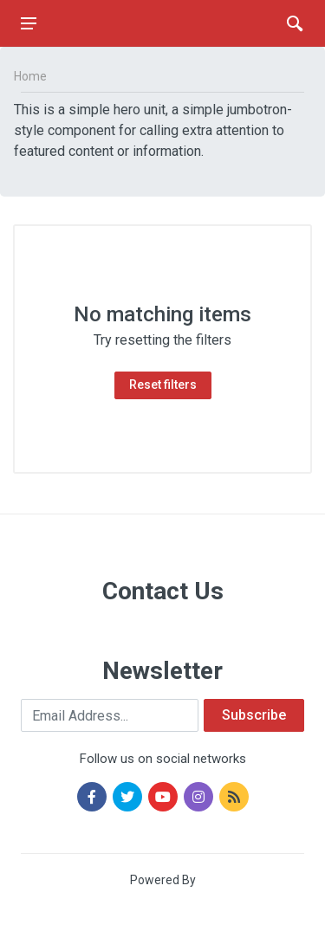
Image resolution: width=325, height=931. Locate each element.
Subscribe (254, 715)
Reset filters (163, 384)
